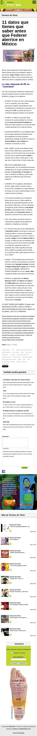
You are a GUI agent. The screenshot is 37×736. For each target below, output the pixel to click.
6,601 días (6, 422)
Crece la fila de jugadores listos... (18, 565)
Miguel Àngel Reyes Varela (9, 359)
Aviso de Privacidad (18, 733)
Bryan (19, 359)
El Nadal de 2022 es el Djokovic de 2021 (16, 411)
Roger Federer (6, 350)
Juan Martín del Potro (22, 354)
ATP (13, 350)
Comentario (5, 436)
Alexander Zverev (6, 357)
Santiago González (27, 357)
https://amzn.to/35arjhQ (15, 340)
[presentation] (18, 461)
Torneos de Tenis (15, 525)
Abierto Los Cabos (21, 361)
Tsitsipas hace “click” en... (17, 578)
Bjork (22, 352)
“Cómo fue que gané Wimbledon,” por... (20, 526)
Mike (28, 359)
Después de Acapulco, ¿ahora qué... (19, 591)
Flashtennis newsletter (19, 653)
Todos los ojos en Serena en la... (18, 630)
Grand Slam (5, 354)
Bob (24, 359)
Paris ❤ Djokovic (14, 539)
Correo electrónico (18, 657)
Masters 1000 (16, 357)
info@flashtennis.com (24, 729)
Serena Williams (6, 352)
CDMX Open (5, 364)
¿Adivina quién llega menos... (17, 552)
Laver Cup (28, 352)
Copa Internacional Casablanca (24, 350)
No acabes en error (9, 402)
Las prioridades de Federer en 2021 (19, 604)
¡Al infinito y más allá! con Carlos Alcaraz (16, 380)
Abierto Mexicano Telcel (8, 361)
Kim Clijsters (16, 352)
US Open (12, 354)
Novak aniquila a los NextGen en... (19, 617)
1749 (4, 391)
